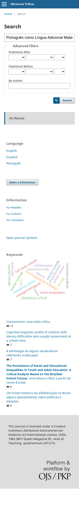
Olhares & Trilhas (22, 4)
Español (11, 157)
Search (67, 100)
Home (8, 14)
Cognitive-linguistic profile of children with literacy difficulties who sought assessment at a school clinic (38, 336)
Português (13, 163)
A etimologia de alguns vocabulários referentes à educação (32, 353)
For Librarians (15, 220)
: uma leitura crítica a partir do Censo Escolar (38, 374)
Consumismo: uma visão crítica (28, 322)
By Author (16, 81)
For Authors (13, 214)
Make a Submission (22, 182)
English (11, 151)
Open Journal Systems (21, 238)
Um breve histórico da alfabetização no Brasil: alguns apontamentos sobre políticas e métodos (38, 397)
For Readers (13, 207)
